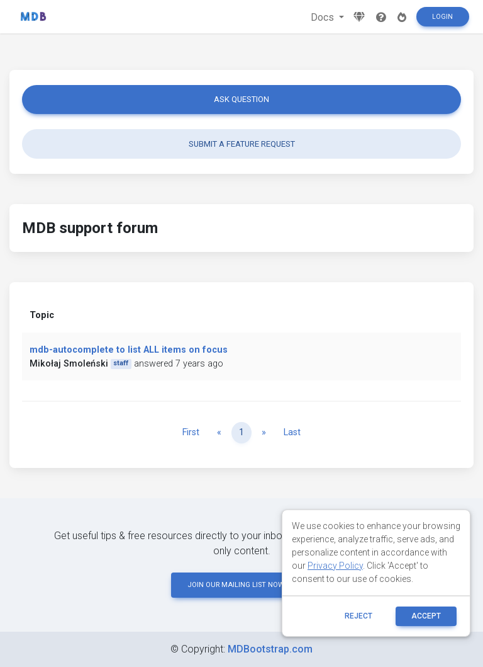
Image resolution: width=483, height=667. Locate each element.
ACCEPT (426, 616)
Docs (323, 17)
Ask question (241, 99)
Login (442, 17)
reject (358, 616)
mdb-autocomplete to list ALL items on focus (129, 350)
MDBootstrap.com (270, 649)
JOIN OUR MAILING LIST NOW (241, 585)
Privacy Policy (335, 566)
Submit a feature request (242, 144)
